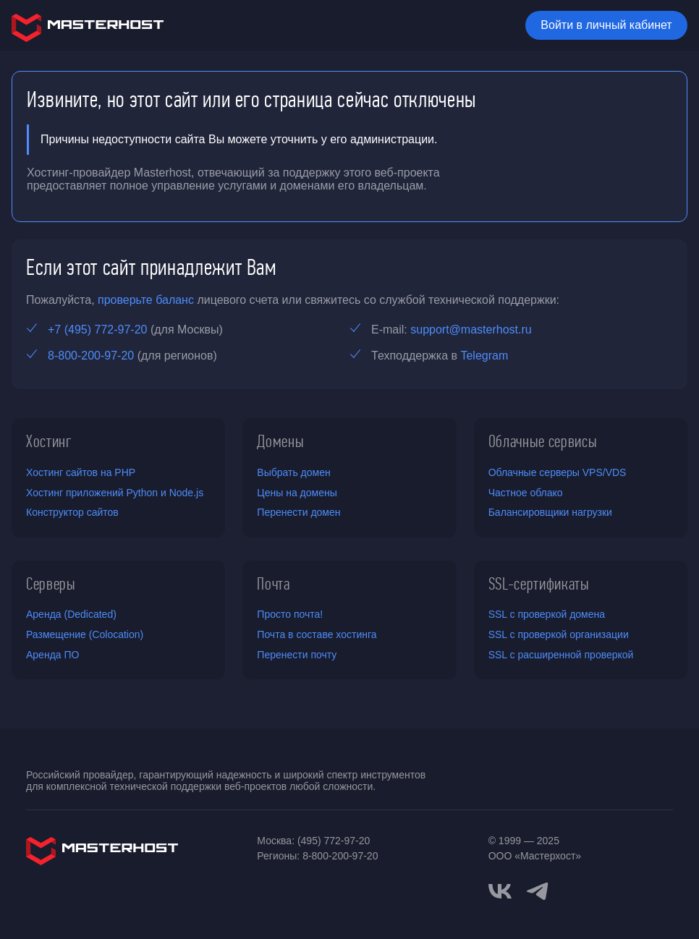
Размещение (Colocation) (84, 634)
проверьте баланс (146, 300)
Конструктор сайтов (72, 512)
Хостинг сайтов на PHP (80, 472)
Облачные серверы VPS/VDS (557, 472)
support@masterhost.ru (470, 329)
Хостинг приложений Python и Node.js (114, 492)
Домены (280, 441)
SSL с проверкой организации (558, 634)
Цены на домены (296, 492)
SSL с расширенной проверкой (561, 654)
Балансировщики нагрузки (550, 512)
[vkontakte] (500, 891)
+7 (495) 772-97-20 (97, 329)
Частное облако (525, 492)
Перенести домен (298, 512)
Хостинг (49, 441)
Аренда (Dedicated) (71, 614)
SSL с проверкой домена (546, 614)
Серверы (51, 584)
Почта (273, 584)
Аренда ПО (52, 654)
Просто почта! (290, 614)
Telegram (484, 355)
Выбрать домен (293, 472)
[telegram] (537, 889)
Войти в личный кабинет (606, 25)
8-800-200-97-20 (91, 355)
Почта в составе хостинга (316, 634)
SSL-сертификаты (539, 584)
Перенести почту (296, 654)
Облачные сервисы (543, 441)
